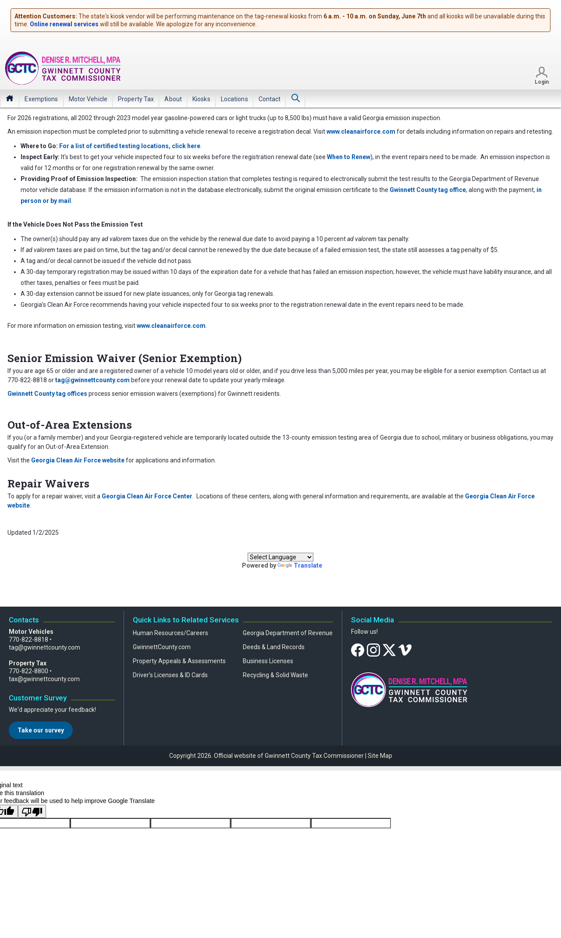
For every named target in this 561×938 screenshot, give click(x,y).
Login (542, 82)
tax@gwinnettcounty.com (44, 678)
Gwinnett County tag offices (47, 393)
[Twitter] (389, 649)
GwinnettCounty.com (162, 646)
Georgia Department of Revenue (288, 632)
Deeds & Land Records (274, 646)
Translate (299, 565)
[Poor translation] (32, 811)
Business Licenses (268, 660)
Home (9, 98)
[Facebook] (357, 649)
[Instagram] (373, 649)
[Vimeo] (405, 649)
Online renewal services (64, 24)
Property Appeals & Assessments (179, 660)
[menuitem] (41, 99)
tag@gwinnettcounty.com (44, 647)
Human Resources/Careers (170, 632)
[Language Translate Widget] (280, 557)
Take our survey (41, 730)
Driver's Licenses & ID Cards (170, 675)
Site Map (380, 755)
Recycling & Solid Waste (275, 675)
